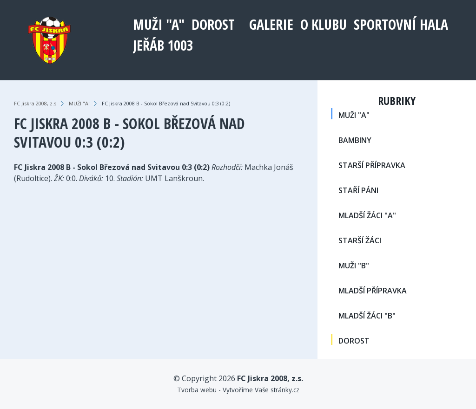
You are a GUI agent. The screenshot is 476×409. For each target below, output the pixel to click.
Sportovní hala (401, 24)
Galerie (271, 24)
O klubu (323, 24)
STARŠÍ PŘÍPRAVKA (371, 165)
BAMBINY (354, 140)
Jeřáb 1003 (163, 45)
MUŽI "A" (159, 24)
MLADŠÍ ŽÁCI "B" (367, 316)
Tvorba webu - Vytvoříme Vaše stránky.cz (238, 389)
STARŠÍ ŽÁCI (359, 240)
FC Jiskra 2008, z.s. (36, 103)
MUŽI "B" (353, 265)
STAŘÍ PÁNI (358, 190)
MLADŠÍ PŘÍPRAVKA (372, 291)
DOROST (213, 24)
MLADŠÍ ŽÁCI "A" (367, 215)
